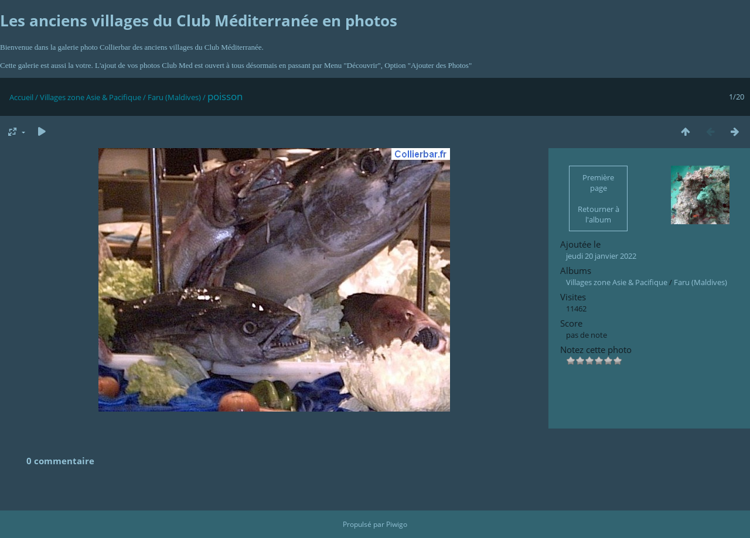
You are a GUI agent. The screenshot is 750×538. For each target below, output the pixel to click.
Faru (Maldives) (174, 97)
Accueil (21, 97)
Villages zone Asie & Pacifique (90, 97)
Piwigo (396, 524)
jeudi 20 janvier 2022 (601, 256)
